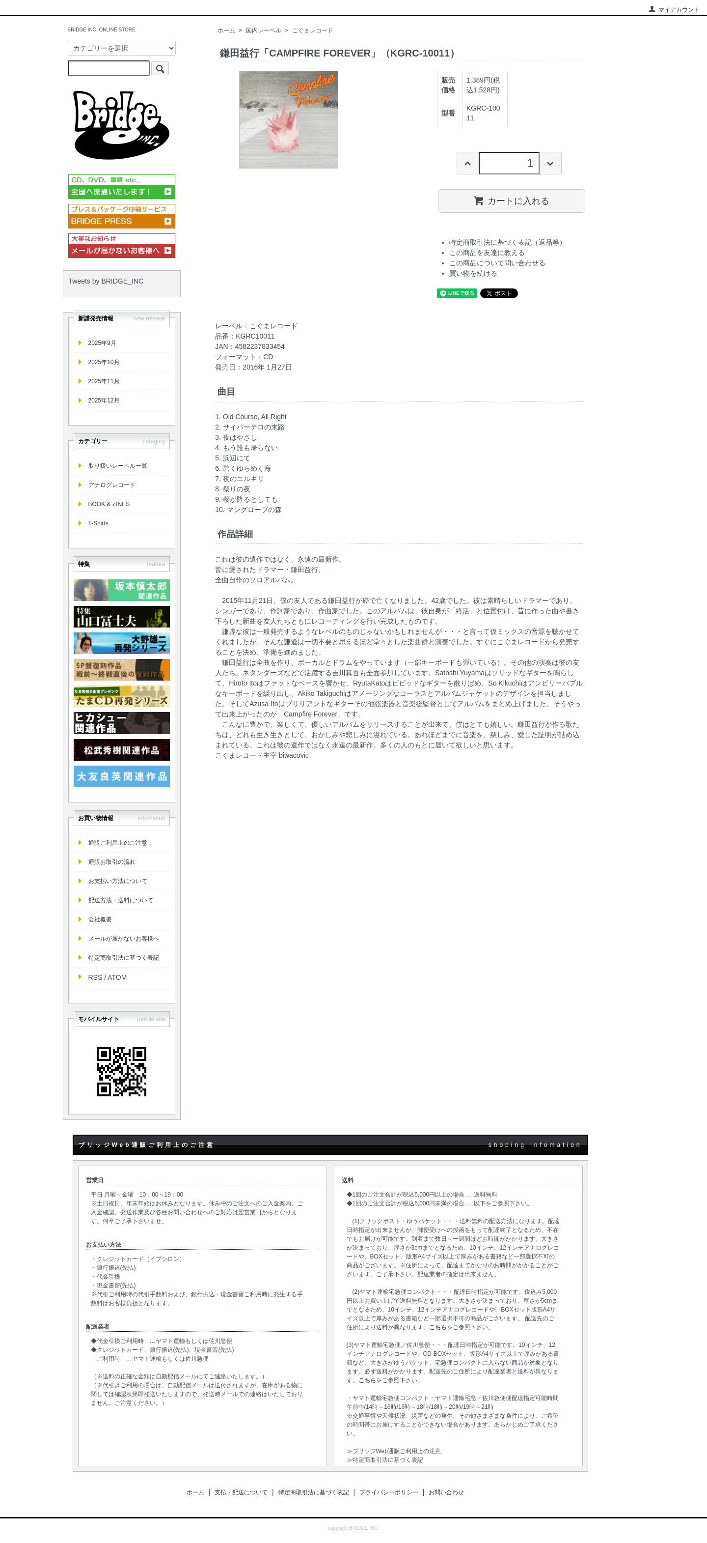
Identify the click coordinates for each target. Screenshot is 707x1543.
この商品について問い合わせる (497, 263)
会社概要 (100, 919)
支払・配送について (241, 1492)
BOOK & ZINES (109, 504)
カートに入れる (511, 200)
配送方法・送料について (120, 900)
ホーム (226, 30)
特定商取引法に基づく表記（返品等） (507, 242)
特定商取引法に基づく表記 (123, 957)
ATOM (117, 977)
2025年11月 (104, 381)
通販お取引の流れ (112, 861)
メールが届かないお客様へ (123, 938)
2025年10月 (104, 362)
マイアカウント (674, 9)
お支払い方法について (117, 881)
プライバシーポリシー (388, 1492)
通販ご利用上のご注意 (117, 842)
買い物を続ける (473, 273)
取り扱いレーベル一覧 (117, 465)
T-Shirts (98, 523)
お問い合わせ (446, 1492)
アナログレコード (112, 485)
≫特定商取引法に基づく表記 (385, 1460)
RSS (95, 977)
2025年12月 (104, 400)
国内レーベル (263, 30)
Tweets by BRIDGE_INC (106, 281)
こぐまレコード (312, 30)
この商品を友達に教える (487, 253)
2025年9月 (102, 343)
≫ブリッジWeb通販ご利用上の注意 (394, 1451)
